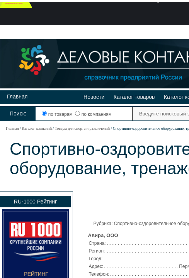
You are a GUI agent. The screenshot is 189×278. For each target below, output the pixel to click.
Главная (17, 96)
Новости (93, 97)
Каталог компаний (37, 128)
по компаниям (93, 114)
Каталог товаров (134, 97)
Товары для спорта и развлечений (82, 128)
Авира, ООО (103, 235)
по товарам (58, 114)
